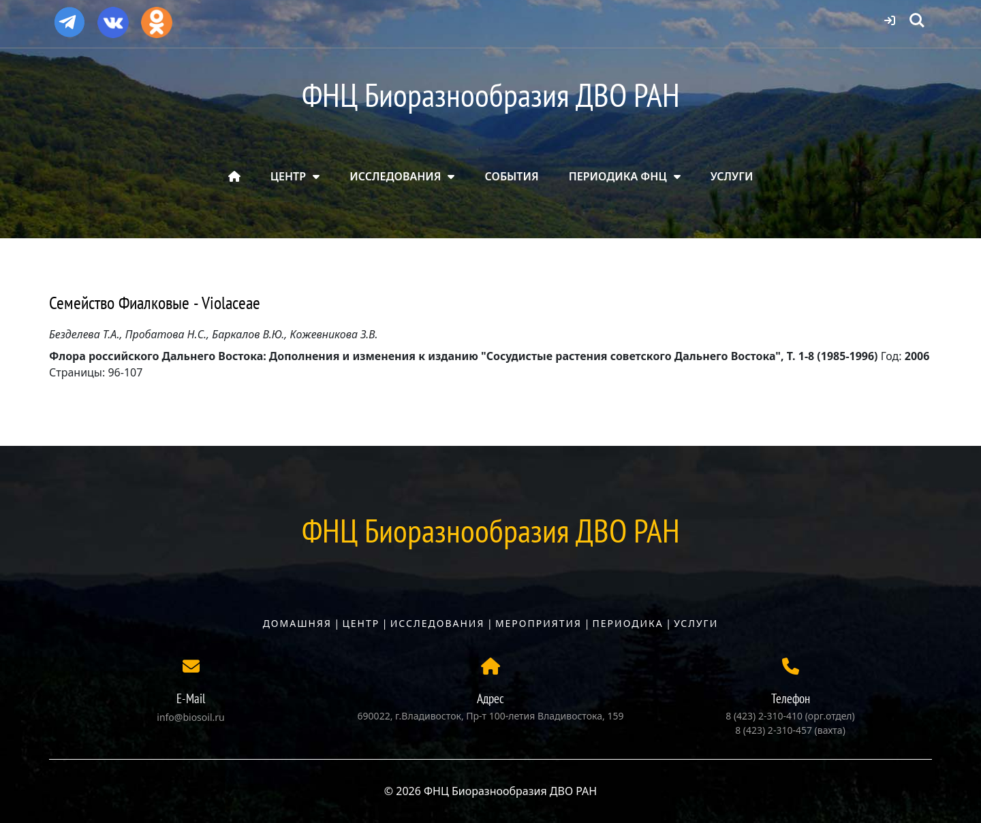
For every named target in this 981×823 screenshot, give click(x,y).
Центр (360, 623)
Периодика (628, 623)
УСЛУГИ (732, 176)
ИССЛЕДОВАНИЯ (395, 176)
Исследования (437, 623)
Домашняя (297, 623)
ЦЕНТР (288, 176)
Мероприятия (538, 623)
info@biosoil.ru (190, 717)
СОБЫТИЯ (512, 176)
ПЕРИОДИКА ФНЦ (618, 176)
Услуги (696, 623)
